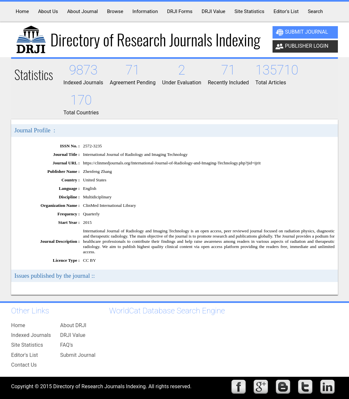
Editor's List (24, 355)
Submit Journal (301, 32)
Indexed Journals (31, 335)
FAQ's (66, 345)
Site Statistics (27, 345)
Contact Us (24, 365)
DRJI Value (72, 335)
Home (18, 325)
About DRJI (73, 325)
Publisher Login (301, 46)
